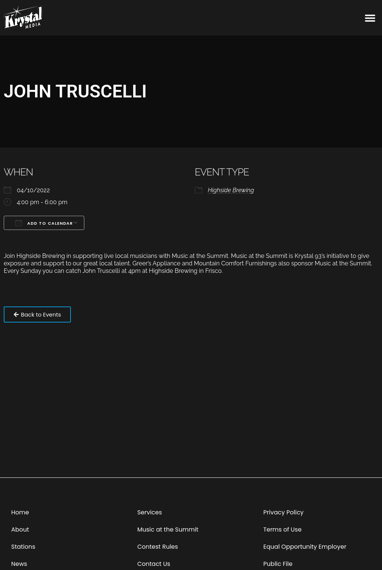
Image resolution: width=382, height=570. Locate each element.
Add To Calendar (44, 222)
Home (20, 512)
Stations (23, 546)
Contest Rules (157, 546)
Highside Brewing (231, 190)
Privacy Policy (283, 512)
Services (149, 512)
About (20, 529)
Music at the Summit (167, 529)
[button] (369, 17)
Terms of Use (282, 529)
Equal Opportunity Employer (305, 546)
